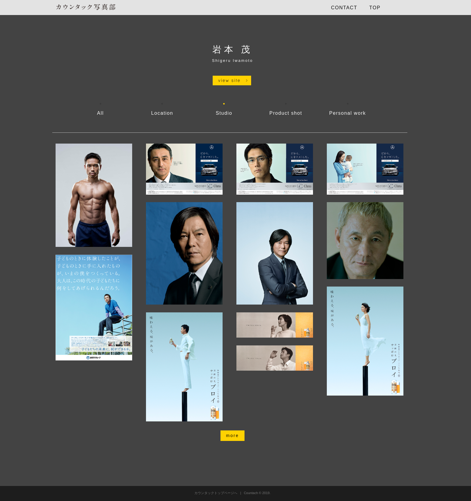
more (232, 435)
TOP (374, 7)
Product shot (285, 113)
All (100, 113)
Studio (224, 113)
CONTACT (344, 7)
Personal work (347, 113)
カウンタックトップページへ (215, 493)
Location (162, 113)
